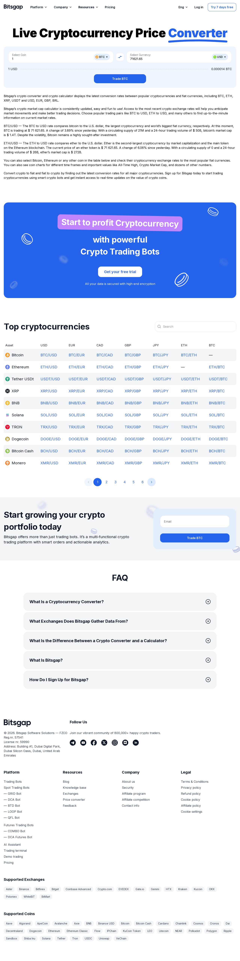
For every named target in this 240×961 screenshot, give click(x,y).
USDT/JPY (162, 379)
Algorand (24, 923)
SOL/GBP (133, 415)
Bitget (55, 889)
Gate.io (140, 889)
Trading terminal (15, 850)
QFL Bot (14, 817)
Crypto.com (105, 889)
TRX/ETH (189, 427)
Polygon (212, 931)
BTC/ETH (189, 355)
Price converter (74, 799)
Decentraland (14, 931)
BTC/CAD (105, 355)
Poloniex (11, 896)
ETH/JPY (161, 367)
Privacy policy (191, 787)
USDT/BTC (218, 379)
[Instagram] (115, 743)
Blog (66, 781)
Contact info (130, 805)
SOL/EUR (77, 415)
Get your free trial (120, 272)
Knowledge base (74, 787)
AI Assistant (12, 844)
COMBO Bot (16, 831)
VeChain (121, 938)
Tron (75, 938)
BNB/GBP (133, 403)
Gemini (155, 889)
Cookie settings (191, 811)
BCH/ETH (189, 451)
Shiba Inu (29, 938)
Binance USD (106, 923)
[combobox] (195, 326)
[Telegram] (73, 743)
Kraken (182, 889)
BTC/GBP (133, 355)
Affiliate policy (191, 805)
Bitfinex (40, 889)
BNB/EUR (77, 403)
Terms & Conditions (194, 781)
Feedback (69, 805)
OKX (212, 889)
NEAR (178, 931)
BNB (89, 923)
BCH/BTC (217, 451)
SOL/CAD (105, 415)
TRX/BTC (217, 427)
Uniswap (104, 938)
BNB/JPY (161, 403)
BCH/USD (49, 451)
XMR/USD (49, 463)
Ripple (228, 931)
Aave (9, 923)
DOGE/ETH (190, 439)
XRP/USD (48, 391)
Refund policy (191, 793)
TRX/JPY (161, 427)
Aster (9, 889)
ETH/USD (48, 367)
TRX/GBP (133, 427)
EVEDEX (124, 889)
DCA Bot (14, 799)
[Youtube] (83, 743)
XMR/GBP (133, 463)
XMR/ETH (189, 463)
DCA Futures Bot (20, 837)
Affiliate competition (136, 799)
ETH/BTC (217, 367)
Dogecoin (35, 931)
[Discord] (125, 743)
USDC (88, 938)
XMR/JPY (161, 463)
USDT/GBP (134, 379)
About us (128, 781)
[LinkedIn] (136, 743)
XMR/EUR (77, 463)
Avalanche (61, 923)
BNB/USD (49, 403)
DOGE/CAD (106, 439)
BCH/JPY (161, 451)
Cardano (163, 923)
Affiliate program (134, 793)
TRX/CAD (105, 427)
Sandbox (11, 938)
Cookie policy (190, 799)
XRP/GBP (133, 391)
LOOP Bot (15, 811)
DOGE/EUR (78, 439)
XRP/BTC (217, 391)
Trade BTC (120, 79)
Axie (77, 923)
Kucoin (198, 889)
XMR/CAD (105, 463)
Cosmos (198, 923)
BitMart (46, 896)
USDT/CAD (106, 379)
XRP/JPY (161, 391)
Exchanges (70, 793)
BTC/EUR (77, 355)
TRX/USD (48, 427)
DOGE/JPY (162, 439)
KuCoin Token (132, 931)
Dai (228, 923)
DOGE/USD (50, 439)
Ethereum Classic (77, 931)
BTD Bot (14, 805)
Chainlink (181, 923)
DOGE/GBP (134, 439)
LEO (149, 931)
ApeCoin (42, 923)
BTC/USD (48, 355)
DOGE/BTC (218, 439)
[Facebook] (94, 743)
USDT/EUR (78, 379)
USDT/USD (50, 379)
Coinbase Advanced (78, 889)
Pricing (9, 862)
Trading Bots (13, 781)
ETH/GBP (133, 367)
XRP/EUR (77, 391)
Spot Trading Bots (16, 787)
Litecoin (164, 931)
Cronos (214, 923)
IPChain (111, 931)
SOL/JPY (161, 415)
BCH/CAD (105, 451)
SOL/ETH (189, 415)
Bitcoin (125, 923)
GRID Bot (14, 793)
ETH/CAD (105, 367)
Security (128, 787)
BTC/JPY (160, 355)
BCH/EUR (77, 451)
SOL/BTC (217, 415)
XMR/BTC (217, 463)
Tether (61, 938)
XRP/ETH (189, 391)
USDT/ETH (190, 379)
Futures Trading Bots (19, 825)
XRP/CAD (105, 391)
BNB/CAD (105, 403)
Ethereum (54, 931)
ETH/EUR (77, 367)
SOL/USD (48, 415)
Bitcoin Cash (143, 923)
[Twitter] (104, 743)
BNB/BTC (217, 403)
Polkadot (194, 931)
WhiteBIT (29, 896)
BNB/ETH (189, 403)
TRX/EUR (77, 427)
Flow (97, 931)
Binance (24, 889)
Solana (46, 938)
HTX (169, 889)
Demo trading (13, 856)
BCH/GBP (133, 451)
